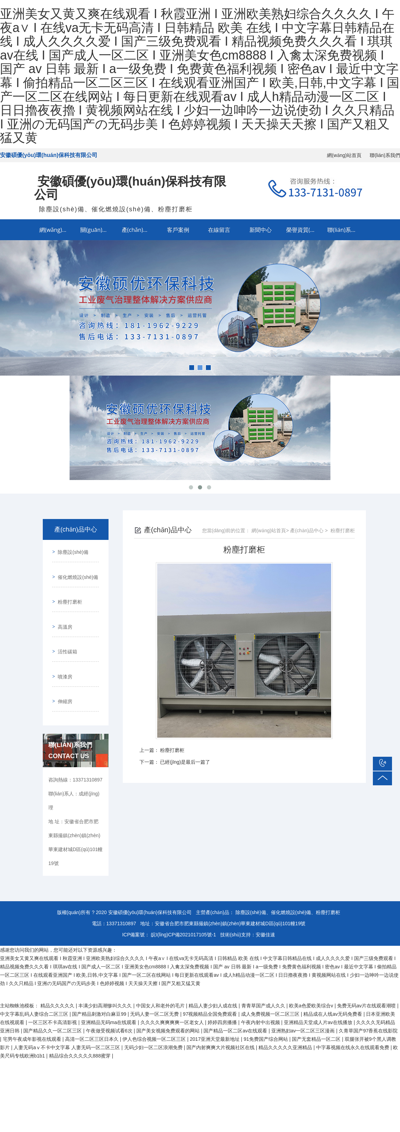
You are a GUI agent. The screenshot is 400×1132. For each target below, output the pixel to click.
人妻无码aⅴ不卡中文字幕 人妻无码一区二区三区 (67, 1012)
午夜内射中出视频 (261, 987)
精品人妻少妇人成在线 (214, 970)
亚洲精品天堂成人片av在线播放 (319, 987)
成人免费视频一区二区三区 (271, 978)
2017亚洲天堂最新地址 (215, 1003)
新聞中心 (260, 230)
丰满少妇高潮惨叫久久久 (105, 970)
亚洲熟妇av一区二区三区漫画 (303, 995)
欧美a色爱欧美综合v (312, 970)
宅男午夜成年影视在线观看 (33, 1003)
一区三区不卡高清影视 (53, 987)
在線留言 (219, 230)
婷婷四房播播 (223, 987)
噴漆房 (62, 649)
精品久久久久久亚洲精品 (285, 1012)
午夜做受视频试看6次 (110, 995)
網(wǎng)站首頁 (344, 155)
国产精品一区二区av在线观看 (236, 995)
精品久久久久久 (58, 970)
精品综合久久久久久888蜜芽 (80, 1020)
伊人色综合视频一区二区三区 (154, 1003)
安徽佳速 (265, 899)
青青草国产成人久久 (264, 970)
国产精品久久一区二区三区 (53, 995)
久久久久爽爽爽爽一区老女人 (173, 987)
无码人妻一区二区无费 (155, 978)
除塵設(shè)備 (70, 549)
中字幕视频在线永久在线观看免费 (353, 1012)
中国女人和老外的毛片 (161, 970)
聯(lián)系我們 (385, 155)
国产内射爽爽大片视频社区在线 (221, 1012)
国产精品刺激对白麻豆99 (99, 978)
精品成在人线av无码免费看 (333, 978)
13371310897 (121, 888)
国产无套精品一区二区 (317, 1003)
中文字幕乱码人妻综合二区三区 (35, 978)
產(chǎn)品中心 (140, 230)
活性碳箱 (65, 629)
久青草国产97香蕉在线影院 (368, 995)
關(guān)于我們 (98, 230)
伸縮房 (62, 668)
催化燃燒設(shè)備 (75, 569)
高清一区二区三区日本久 (92, 1003)
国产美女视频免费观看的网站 (168, 995)
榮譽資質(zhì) (302, 230)
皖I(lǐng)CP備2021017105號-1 (183, 899)
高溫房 (62, 609)
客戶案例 (178, 230)
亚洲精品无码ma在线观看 (109, 987)
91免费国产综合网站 (266, 1003)
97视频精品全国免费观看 (210, 978)
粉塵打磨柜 (67, 589)
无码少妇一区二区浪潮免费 (154, 1012)
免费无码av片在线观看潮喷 (367, 970)
